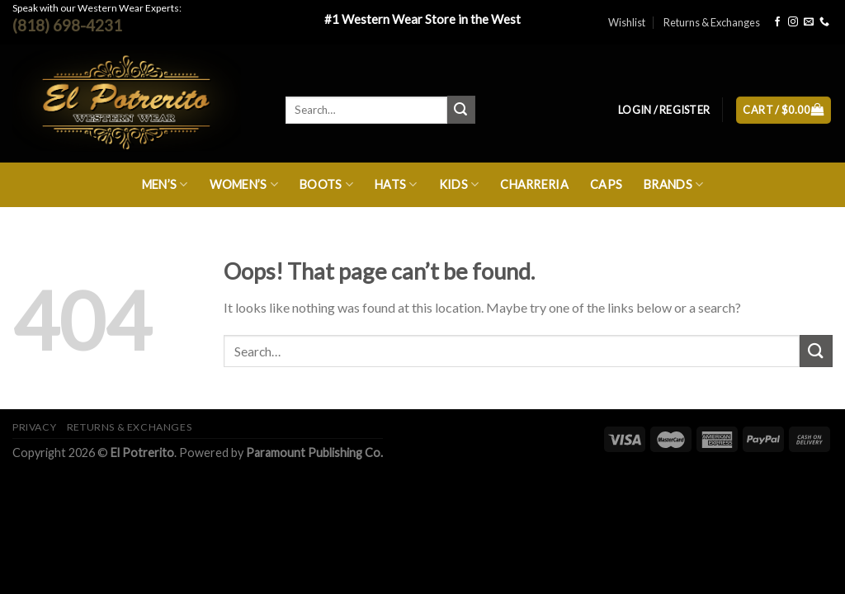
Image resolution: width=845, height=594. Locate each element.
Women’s (244, 184)
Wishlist (626, 22)
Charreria (534, 184)
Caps (606, 184)
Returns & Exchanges (711, 22)
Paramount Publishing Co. (314, 453)
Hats (396, 184)
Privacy (34, 427)
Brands (673, 184)
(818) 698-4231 (67, 25)
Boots (326, 184)
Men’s (165, 184)
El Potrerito (142, 453)
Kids (459, 184)
